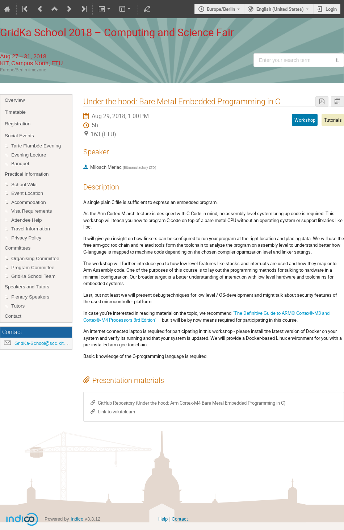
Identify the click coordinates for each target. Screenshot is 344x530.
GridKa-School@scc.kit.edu (43, 343)
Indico (77, 519)
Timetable (15, 112)
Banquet (20, 163)
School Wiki (24, 184)
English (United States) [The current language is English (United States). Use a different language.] (280, 9)
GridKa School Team (33, 276)
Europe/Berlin (221, 9)
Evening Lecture (28, 155)
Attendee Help (26, 220)
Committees (17, 248)
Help (163, 519)
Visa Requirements (31, 211)
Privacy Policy (26, 238)
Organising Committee (35, 258)
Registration (17, 123)
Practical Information (27, 174)
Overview (15, 100)
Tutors (18, 306)
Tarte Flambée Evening (36, 146)
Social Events (19, 135)
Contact (13, 316)
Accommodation (28, 202)
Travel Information (30, 228)
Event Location (27, 193)
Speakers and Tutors (27, 286)
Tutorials (333, 120)
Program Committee (32, 267)
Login (331, 9)
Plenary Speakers (30, 297)
